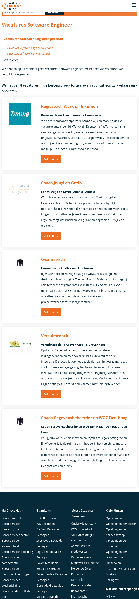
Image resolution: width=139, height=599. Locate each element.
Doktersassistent (82, 586)
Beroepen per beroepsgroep (11, 527)
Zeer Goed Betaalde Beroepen (49, 544)
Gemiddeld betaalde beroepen (49, 589)
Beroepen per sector (15, 536)
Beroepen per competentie (11, 561)
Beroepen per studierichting (11, 583)
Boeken (111, 575)
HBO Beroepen (46, 519)
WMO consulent (81, 530)
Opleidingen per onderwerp (116, 544)
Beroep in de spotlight (16, 592)
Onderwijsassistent (83, 525)
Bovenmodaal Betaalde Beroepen (51, 578)
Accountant (78, 541)
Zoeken (53, 11)
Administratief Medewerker (80, 550)
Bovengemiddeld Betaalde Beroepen (49, 566)
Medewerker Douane (85, 564)
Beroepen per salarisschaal (11, 544)
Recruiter (77, 575)
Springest (112, 581)
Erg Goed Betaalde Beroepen (48, 555)
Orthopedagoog (81, 558)
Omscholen (113, 564)
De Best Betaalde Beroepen (47, 533)
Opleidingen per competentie (116, 555)
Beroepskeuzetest (13, 519)
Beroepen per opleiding (17, 553)
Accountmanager (82, 536)
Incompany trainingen (120, 569)
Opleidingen (114, 519)
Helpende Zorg (81, 569)
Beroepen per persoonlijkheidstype (15, 572)
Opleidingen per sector (121, 525)
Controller (78, 581)
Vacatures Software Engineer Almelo (29, 53)
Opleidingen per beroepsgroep (116, 533)
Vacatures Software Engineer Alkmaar (30, 48)
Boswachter (79, 592)
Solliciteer (49, 160)
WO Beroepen (45, 525)
